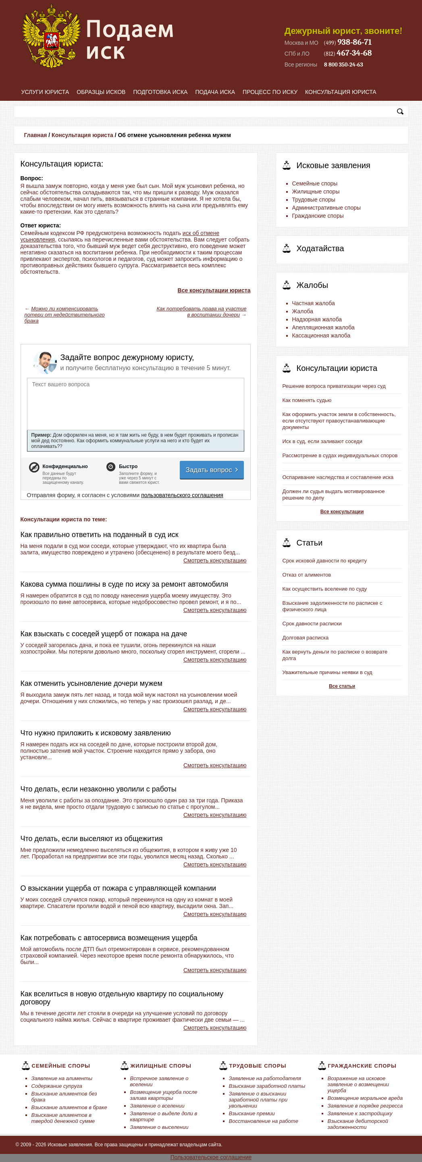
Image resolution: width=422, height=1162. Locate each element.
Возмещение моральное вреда (365, 1098)
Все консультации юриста (214, 290)
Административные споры (326, 207)
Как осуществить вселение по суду (325, 589)
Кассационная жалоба (321, 335)
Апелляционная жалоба (323, 327)
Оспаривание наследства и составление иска (338, 477)
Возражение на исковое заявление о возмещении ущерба (358, 1084)
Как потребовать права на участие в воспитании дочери (201, 312)
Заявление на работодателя (265, 1078)
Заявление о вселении (157, 1106)
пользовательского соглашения (182, 495)
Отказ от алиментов (307, 575)
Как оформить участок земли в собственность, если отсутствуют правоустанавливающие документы (339, 420)
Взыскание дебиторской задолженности (358, 1124)
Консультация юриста (340, 92)
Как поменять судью (307, 400)
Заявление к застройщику (360, 1113)
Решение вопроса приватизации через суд (334, 386)
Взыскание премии (252, 1113)
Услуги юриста (45, 92)
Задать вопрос (212, 470)
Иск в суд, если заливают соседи (322, 441)
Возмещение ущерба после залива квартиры (163, 1095)
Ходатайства (320, 248)
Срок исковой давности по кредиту (325, 561)
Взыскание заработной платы (267, 1086)
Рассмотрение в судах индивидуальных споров (340, 455)
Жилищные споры (316, 191)
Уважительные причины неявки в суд (327, 672)
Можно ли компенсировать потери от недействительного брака (65, 315)
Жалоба (302, 311)
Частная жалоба (313, 303)
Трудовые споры (313, 199)
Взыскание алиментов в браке (69, 1107)
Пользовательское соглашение (211, 1157)
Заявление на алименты (62, 1078)
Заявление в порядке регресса (365, 1106)
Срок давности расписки (312, 624)
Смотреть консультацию (215, 560)
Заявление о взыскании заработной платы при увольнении (258, 1100)
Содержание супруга (56, 1086)
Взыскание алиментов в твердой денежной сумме (63, 1118)
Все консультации (342, 511)
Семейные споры (315, 183)
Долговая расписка (306, 638)
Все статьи (342, 686)
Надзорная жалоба (317, 319)
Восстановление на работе (263, 1121)
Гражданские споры (318, 215)
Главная (35, 135)
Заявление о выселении (159, 1127)
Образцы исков (101, 92)
